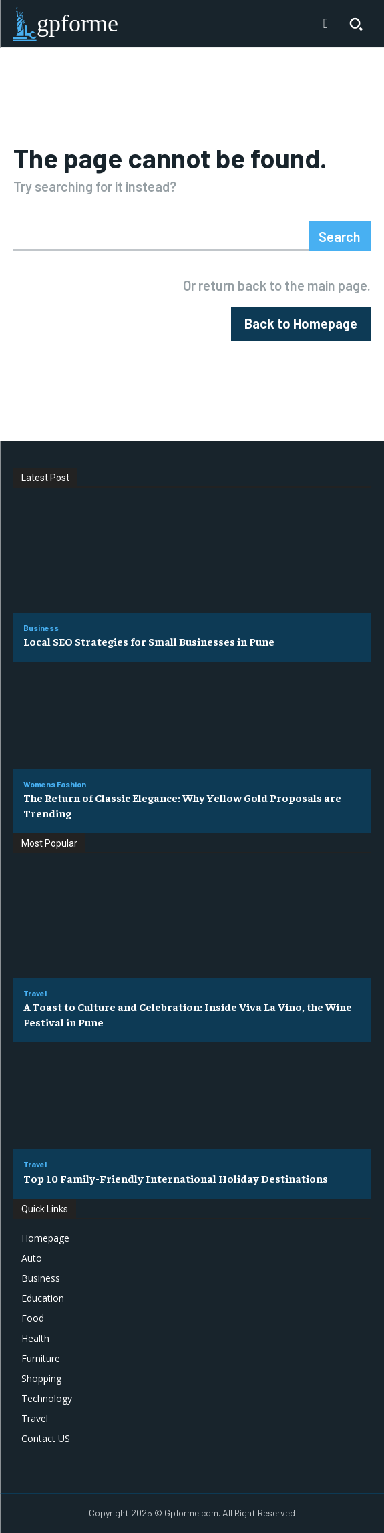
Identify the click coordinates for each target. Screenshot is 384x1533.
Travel (35, 993)
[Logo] (65, 24)
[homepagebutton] (301, 324)
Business (41, 627)
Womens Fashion (54, 784)
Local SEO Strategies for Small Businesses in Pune (148, 641)
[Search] (340, 236)
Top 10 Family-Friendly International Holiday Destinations (175, 1178)
